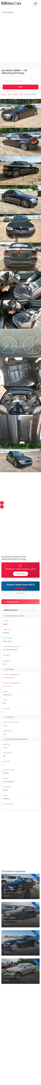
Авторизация (7, 12)
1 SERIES (15, 94)
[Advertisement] (20, 36)
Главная (3, 94)
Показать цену (20, 574)
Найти (20, 87)
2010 (21, 94)
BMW (9, 94)
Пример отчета (20, 593)
